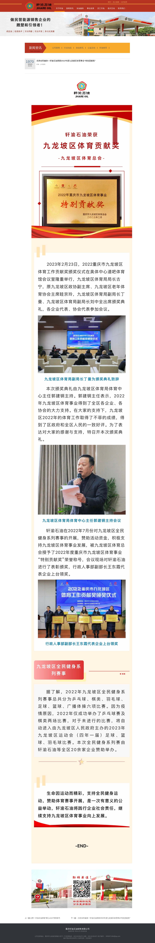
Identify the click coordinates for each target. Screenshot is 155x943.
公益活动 (91, 48)
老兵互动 (111, 8)
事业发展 (90, 8)
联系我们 (121, 8)
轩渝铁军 (103, 48)
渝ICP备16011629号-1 (70, 938)
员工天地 (100, 8)
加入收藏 (116, 2)
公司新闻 (56, 48)
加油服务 (80, 8)
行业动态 (68, 48)
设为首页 (124, 2)
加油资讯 (79, 48)
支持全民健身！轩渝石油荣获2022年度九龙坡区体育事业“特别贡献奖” (104, 918)
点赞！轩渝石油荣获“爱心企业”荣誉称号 (45, 918)
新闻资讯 (69, 8)
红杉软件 (89, 938)
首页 (109, 2)
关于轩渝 (59, 8)
